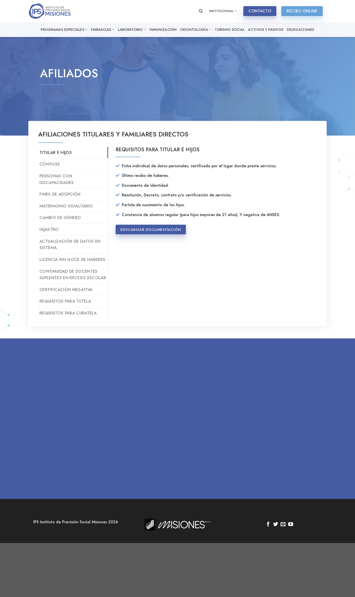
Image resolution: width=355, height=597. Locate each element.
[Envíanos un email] (283, 524)
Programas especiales (64, 29)
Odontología (196, 29)
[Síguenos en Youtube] (290, 524)
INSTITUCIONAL (223, 11)
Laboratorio (132, 29)
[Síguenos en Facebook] (268, 524)
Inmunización (163, 29)
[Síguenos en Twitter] (275, 524)
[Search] (201, 11)
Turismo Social (230, 29)
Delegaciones (300, 29)
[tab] (73, 158)
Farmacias (102, 29)
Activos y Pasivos (265, 29)
